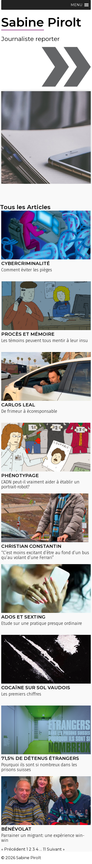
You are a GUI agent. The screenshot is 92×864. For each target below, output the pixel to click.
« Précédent (13, 849)
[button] (76, 5)
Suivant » (56, 849)
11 (44, 849)
